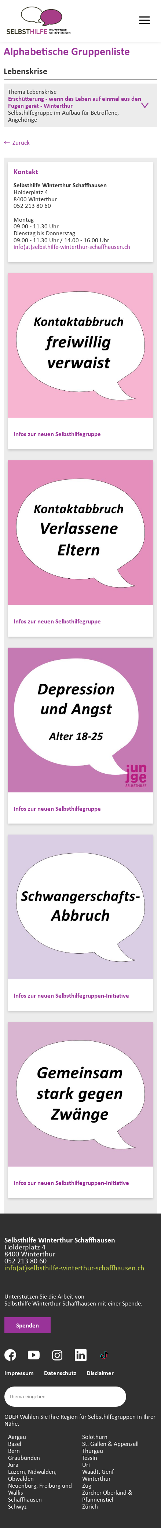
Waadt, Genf (98, 1471)
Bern (14, 1450)
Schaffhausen (25, 1499)
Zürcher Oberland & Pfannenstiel (107, 1495)
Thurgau (92, 1450)
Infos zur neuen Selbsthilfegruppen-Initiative (71, 995)
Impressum (19, 1372)
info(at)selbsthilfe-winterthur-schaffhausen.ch (72, 246)
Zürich (90, 1506)
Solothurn (94, 1436)
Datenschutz (60, 1372)
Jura (13, 1464)
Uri (86, 1464)
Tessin (89, 1457)
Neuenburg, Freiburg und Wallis (40, 1488)
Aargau (17, 1436)
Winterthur (96, 1478)
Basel (14, 1443)
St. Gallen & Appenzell (110, 1443)
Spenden (27, 1325)
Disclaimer (100, 1372)
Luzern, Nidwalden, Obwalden (32, 1475)
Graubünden (24, 1457)
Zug (86, 1485)
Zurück (17, 142)
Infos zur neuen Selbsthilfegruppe (57, 434)
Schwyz (17, 1506)
